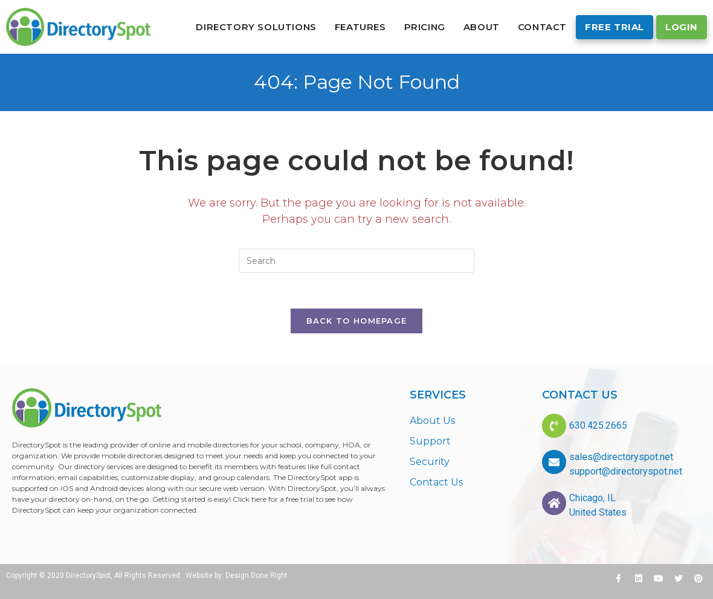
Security (430, 461)
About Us (432, 420)
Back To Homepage (356, 321)
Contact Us (436, 482)
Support (430, 441)
